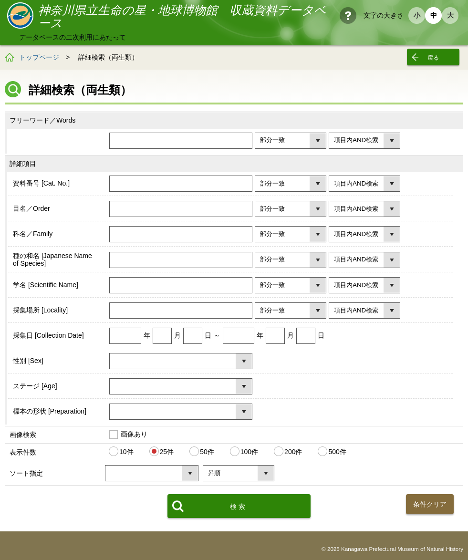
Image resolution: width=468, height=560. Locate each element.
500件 (337, 452)
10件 (126, 452)
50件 (207, 452)
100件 (249, 452)
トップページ (39, 57)
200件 (293, 452)
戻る (433, 57)
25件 (167, 452)
